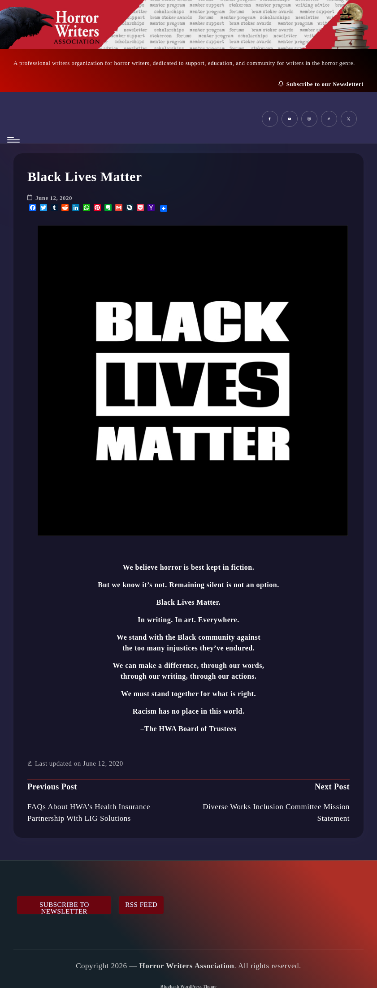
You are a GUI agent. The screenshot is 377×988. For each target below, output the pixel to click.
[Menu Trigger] (346, 19)
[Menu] (12, 140)
